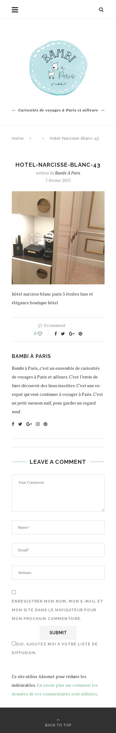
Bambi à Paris (67, 173)
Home (18, 138)
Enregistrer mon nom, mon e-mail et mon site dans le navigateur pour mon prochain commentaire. (57, 610)
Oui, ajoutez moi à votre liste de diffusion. (55, 648)
